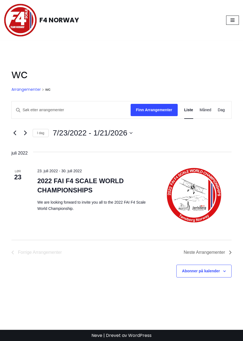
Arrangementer (26, 89)
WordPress (140, 335)
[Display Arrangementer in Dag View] (221, 110)
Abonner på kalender (201, 271)
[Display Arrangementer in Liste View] (188, 110)
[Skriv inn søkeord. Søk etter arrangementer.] (71, 110)
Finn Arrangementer (154, 110)
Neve (96, 335)
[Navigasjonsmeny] (232, 20)
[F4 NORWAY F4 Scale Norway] (41, 20)
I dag (40, 133)
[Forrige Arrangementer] (14, 133)
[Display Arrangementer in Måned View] (205, 110)
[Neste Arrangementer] (25, 133)
